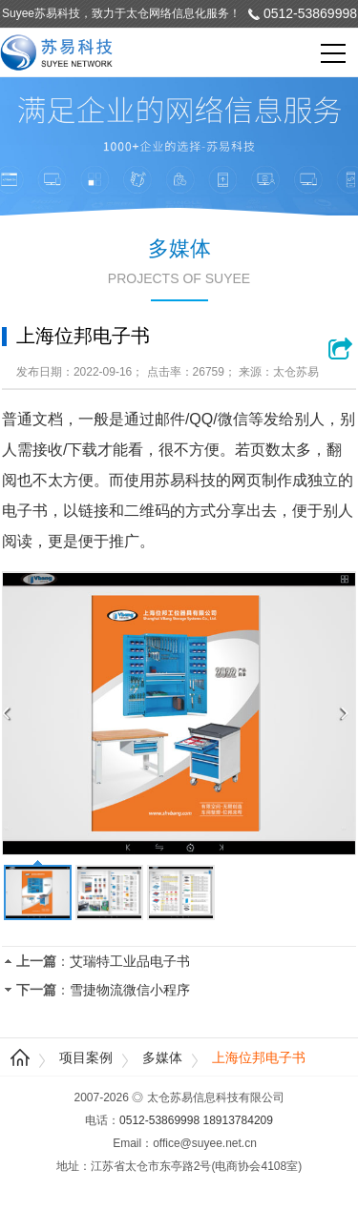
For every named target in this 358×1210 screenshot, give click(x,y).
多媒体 (162, 1057)
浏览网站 (341, 348)
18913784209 (238, 1120)
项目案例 (86, 1057)
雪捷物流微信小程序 (130, 989)
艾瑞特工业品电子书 (130, 961)
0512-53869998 (310, 13)
